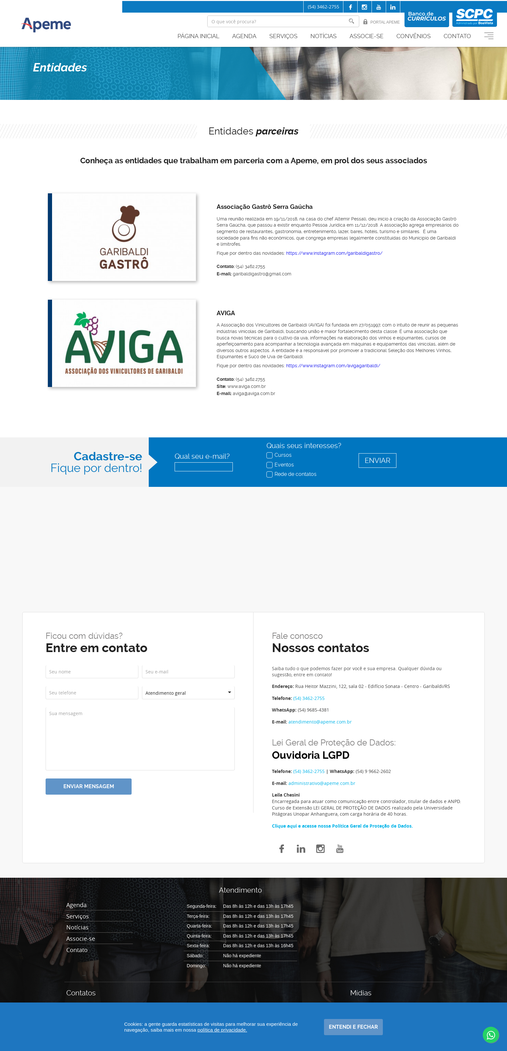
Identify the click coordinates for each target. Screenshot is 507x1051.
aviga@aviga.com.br (254, 393)
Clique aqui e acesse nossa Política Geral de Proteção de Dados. (342, 826)
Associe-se (366, 36)
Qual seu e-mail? (202, 456)
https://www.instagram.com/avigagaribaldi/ (333, 365)
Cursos (280, 455)
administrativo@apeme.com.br (321, 783)
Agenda (244, 36)
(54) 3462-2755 (323, 7)
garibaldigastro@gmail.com (262, 273)
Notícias (323, 36)
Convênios (413, 36)
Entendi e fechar (353, 1027)
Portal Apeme (381, 22)
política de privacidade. (222, 1030)
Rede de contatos (292, 474)
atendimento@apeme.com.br (320, 722)
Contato (457, 36)
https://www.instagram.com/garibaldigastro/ (334, 253)
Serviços (283, 36)
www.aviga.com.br (246, 386)
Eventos (281, 464)
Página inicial (198, 36)
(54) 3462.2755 (250, 266)
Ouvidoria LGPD (311, 755)
